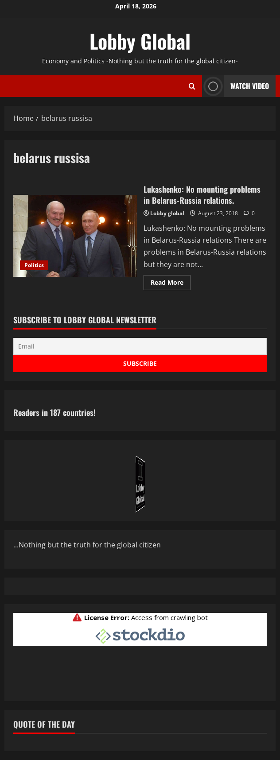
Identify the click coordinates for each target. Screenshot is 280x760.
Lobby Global (140, 41)
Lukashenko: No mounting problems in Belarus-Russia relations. (75, 236)
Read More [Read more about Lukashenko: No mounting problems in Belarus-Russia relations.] (171, 284)
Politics (34, 265)
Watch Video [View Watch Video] (235, 86)
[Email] (140, 346)
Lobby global (167, 213)
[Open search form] (192, 86)
